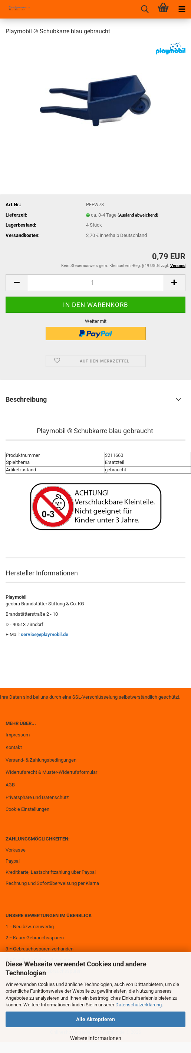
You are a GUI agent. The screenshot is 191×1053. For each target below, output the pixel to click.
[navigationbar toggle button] (181, 9)
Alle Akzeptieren (95, 1019)
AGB (10, 785)
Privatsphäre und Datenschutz (37, 797)
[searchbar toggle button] (144, 9)
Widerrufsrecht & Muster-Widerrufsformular (51, 772)
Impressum (18, 735)
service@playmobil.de (44, 634)
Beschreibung (26, 399)
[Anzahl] (95, 282)
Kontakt (14, 747)
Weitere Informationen (95, 1038)
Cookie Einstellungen (27, 809)
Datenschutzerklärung (138, 1004)
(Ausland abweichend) (138, 215)
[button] (17, 282)
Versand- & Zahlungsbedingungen (41, 760)
